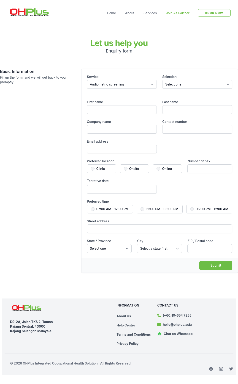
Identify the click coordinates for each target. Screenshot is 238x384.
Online (167, 169)
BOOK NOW (214, 13)
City (140, 241)
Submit (216, 265)
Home (111, 13)
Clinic (100, 169)
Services (150, 13)
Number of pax (198, 161)
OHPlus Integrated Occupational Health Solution (61, 363)
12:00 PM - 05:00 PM (162, 209)
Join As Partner (177, 13)
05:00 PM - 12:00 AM (212, 209)
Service (93, 77)
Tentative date (98, 181)
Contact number (174, 122)
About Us (123, 316)
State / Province (99, 241)
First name (95, 102)
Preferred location (100, 161)
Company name (99, 122)
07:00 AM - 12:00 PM (112, 209)
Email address (97, 141)
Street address (98, 221)
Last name (170, 102)
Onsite (134, 169)
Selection (169, 77)
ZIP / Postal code (200, 241)
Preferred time (98, 201)
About (129, 13)
